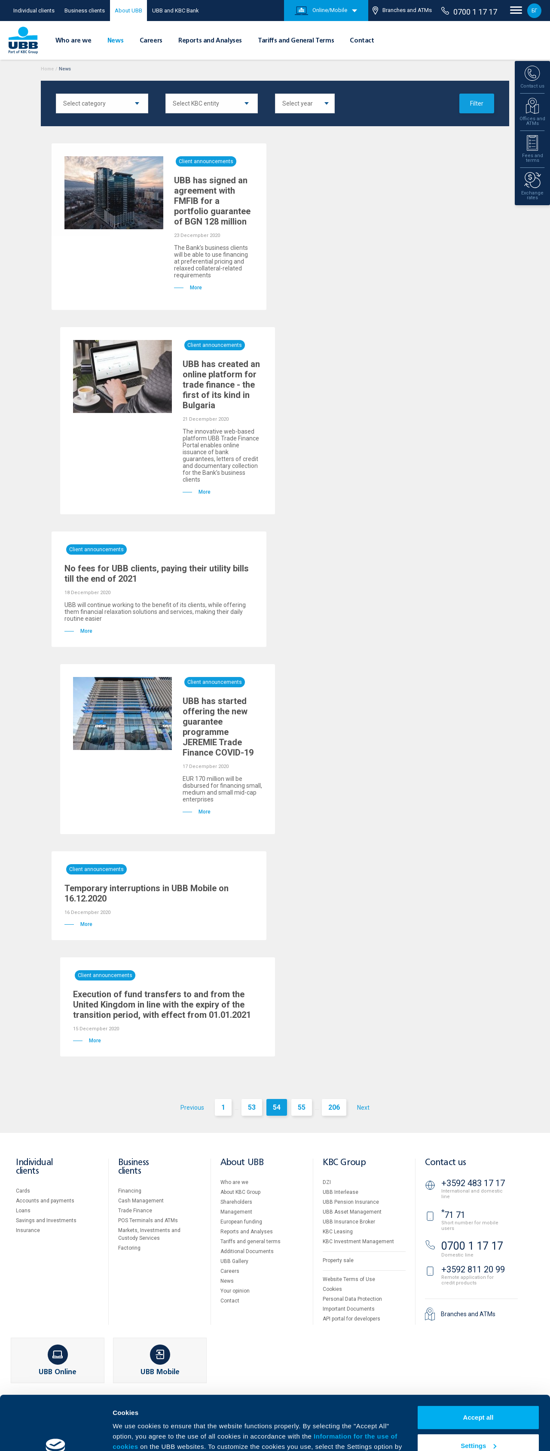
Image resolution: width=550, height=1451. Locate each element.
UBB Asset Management (352, 1212)
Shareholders (236, 1202)
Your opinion (235, 1291)
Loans (23, 1211)
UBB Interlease (340, 1192)
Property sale (338, 1260)
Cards (23, 1191)
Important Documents (349, 1309)
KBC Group (344, 1163)
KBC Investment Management (358, 1242)
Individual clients (34, 10)
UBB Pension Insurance (351, 1202)
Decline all (478, 1427)
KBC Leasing (338, 1232)
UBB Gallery (234, 1261)
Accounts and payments (45, 1201)
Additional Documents (247, 1251)
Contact (362, 41)
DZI (327, 1182)
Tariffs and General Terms (296, 41)
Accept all (478, 1371)
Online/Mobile (321, 10)
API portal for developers (351, 1319)
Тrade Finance (135, 1211)
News (115, 41)
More (120, 1434)
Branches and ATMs (402, 10)
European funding (241, 1222)
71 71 (453, 1215)
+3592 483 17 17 (473, 1183)
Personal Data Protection (352, 1299)
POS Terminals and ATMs (148, 1220)
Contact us (445, 1163)
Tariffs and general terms (250, 1242)
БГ (534, 11)
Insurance (28, 1230)
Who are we (73, 41)
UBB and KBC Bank (175, 10)
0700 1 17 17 (469, 11)
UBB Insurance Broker (349, 1222)
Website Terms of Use (349, 1279)
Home (47, 69)
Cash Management (141, 1201)
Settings (478, 1398)
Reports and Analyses (210, 41)
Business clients (84, 10)
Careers (151, 41)
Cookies (332, 1289)
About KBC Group (240, 1192)
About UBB (128, 10)
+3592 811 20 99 (473, 1269)
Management (236, 1212)
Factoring (129, 1248)
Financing (129, 1191)
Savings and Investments (46, 1220)
